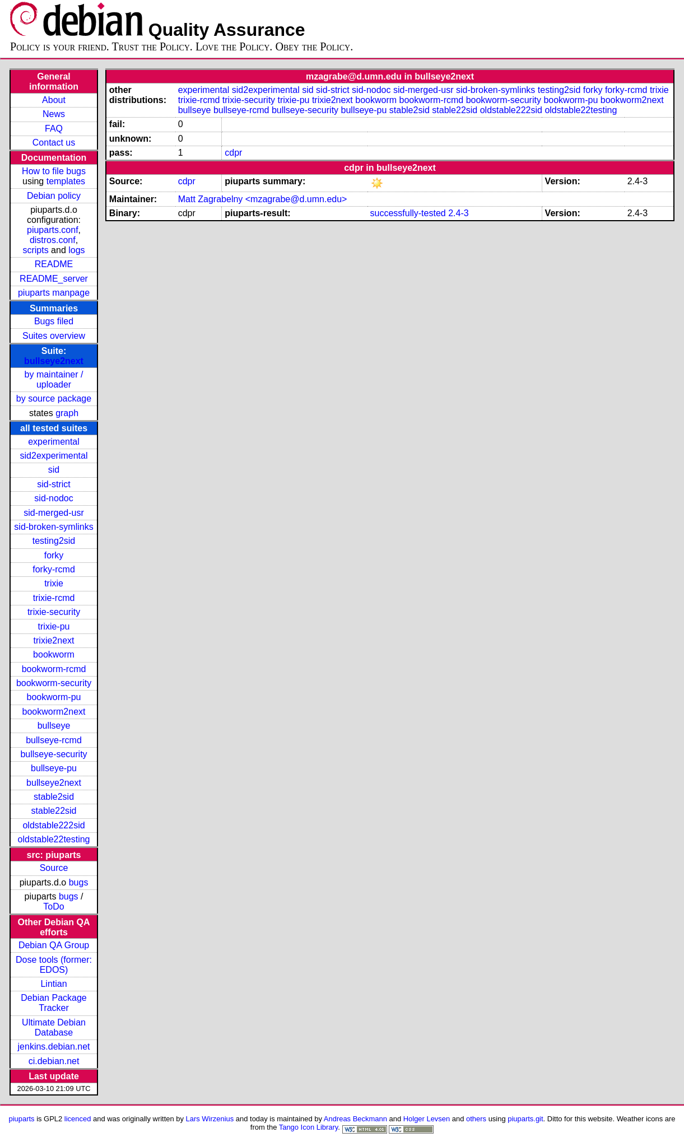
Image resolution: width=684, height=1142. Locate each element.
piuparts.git (525, 1119)
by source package (53, 398)
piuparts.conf (52, 230)
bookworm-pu (54, 697)
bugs (79, 882)
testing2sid (54, 541)
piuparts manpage (54, 292)
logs (76, 250)
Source (54, 868)
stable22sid (54, 810)
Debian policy (54, 196)
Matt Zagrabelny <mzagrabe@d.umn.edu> (262, 199)
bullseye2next (53, 361)
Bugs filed (53, 321)
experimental (54, 441)
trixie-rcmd (54, 598)
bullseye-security (53, 754)
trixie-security (53, 612)
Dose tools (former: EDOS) (54, 965)
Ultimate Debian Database (54, 1027)
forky (54, 555)
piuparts (21, 1119)
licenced (77, 1119)
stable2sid (54, 796)
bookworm (54, 654)
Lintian (53, 984)
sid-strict (54, 484)
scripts (35, 250)
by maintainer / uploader (54, 379)
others (476, 1119)
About (54, 100)
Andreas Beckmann (355, 1119)
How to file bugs (54, 171)
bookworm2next (54, 711)
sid (53, 469)
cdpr (233, 152)
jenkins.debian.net (54, 1046)
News (54, 114)
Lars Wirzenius (210, 1119)
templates (65, 181)
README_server (54, 278)
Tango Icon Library (308, 1127)
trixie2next (54, 640)
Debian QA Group (53, 945)
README (54, 264)
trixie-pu (54, 626)
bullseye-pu (54, 768)
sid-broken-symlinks (53, 527)
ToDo (53, 906)
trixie (53, 583)
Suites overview (53, 336)
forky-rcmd (53, 569)
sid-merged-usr (54, 513)
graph (66, 413)
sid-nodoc (53, 498)
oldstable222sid (53, 825)
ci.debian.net (54, 1061)
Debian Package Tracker (53, 1003)
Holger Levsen (426, 1119)
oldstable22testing (54, 839)
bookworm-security (53, 683)
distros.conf (53, 240)
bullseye (54, 725)
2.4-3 (458, 213)
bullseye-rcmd (54, 740)
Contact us (53, 142)
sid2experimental (54, 455)
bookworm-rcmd (54, 669)
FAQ (54, 128)
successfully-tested (408, 213)
